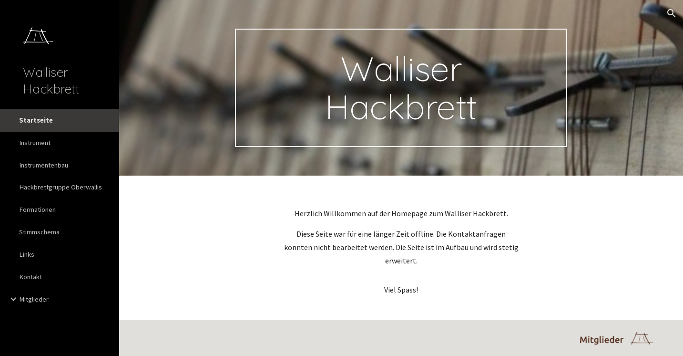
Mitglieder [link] (34, 299)
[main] (401, 88)
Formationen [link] (37, 209)
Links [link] (26, 254)
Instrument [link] (35, 142)
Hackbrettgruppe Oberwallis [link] (60, 187)
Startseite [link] (36, 120)
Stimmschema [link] (39, 232)
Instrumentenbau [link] (43, 165)
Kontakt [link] (30, 276)
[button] (671, 13)
